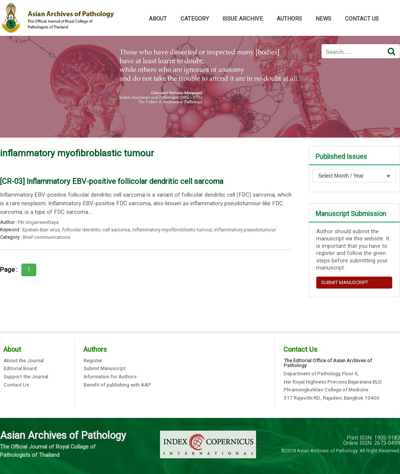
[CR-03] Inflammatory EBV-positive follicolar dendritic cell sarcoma (111, 181)
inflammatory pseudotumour (245, 230)
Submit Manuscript (105, 368)
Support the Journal (26, 376)
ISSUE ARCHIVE (242, 18)
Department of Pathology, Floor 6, (321, 373)
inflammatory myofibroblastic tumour (172, 230)
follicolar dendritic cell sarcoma (96, 230)
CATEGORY (195, 18)
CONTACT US (362, 18)
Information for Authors (110, 376)
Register (93, 360)
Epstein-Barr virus (41, 230)
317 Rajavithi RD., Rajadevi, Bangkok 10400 (331, 398)
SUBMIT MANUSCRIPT (344, 282)
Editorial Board (20, 368)
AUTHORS (289, 18)
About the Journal (24, 360)
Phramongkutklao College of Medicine (326, 390)
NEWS (323, 18)
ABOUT (158, 18)
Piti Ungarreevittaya (38, 222)
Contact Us (16, 385)
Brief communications (46, 237)
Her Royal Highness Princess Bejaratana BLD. (333, 382)
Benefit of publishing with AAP (117, 385)
